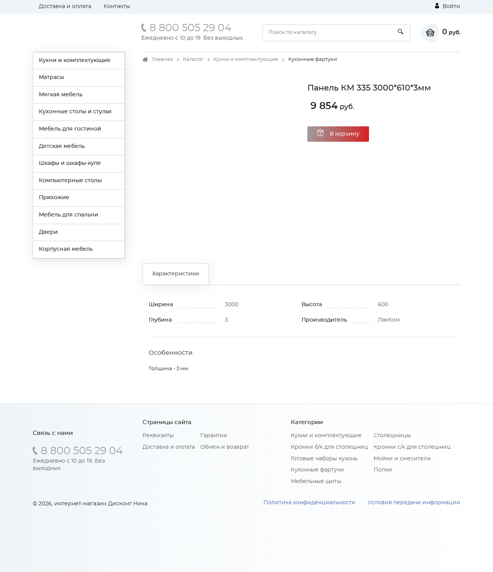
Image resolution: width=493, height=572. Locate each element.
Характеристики (175, 274)
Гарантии (213, 435)
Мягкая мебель (60, 94)
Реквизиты (158, 435)
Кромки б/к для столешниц (329, 447)
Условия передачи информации (414, 502)
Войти (447, 6)
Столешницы (392, 435)
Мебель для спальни (68, 215)
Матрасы (51, 77)
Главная (162, 59)
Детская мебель (62, 146)
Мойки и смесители (402, 458)
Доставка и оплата (65, 6)
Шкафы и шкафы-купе (70, 163)
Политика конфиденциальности (309, 502)
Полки (383, 470)
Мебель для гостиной (70, 129)
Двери (48, 232)
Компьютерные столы (70, 180)
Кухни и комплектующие (75, 60)
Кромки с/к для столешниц (412, 447)
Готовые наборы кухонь (324, 458)
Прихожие (54, 197)
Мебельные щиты (316, 481)
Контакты (117, 6)
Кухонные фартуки (317, 470)
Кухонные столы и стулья (75, 111)
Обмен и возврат (224, 447)
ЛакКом (389, 320)
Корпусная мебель (66, 249)
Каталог (193, 59)
